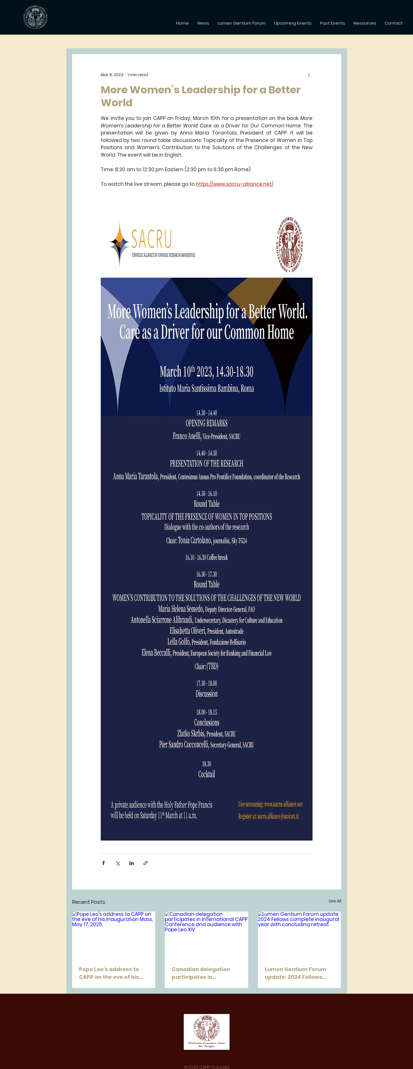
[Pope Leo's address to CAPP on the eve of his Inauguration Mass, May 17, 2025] (113, 935)
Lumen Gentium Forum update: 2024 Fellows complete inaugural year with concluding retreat (299, 973)
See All (335, 901)
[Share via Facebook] (103, 863)
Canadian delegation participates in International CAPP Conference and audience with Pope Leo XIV (204, 973)
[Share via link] (145, 863)
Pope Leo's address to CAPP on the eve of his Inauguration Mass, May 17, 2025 (112, 973)
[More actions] (309, 74)
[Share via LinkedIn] (131, 863)
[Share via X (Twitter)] (117, 863)
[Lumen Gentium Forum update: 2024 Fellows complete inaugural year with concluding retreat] (299, 935)
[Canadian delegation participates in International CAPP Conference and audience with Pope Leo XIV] (206, 935)
